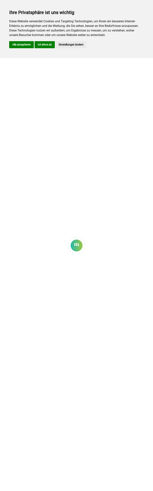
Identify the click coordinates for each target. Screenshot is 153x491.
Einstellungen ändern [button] (71, 44)
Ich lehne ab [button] (45, 44)
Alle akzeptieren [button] (21, 44)
